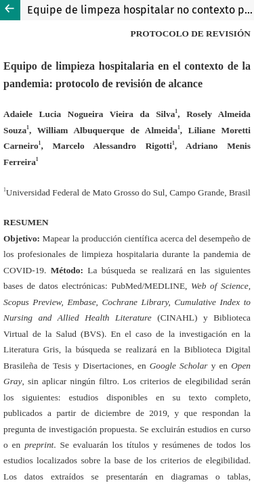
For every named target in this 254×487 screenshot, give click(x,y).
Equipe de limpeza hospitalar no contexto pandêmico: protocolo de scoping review (140, 9)
